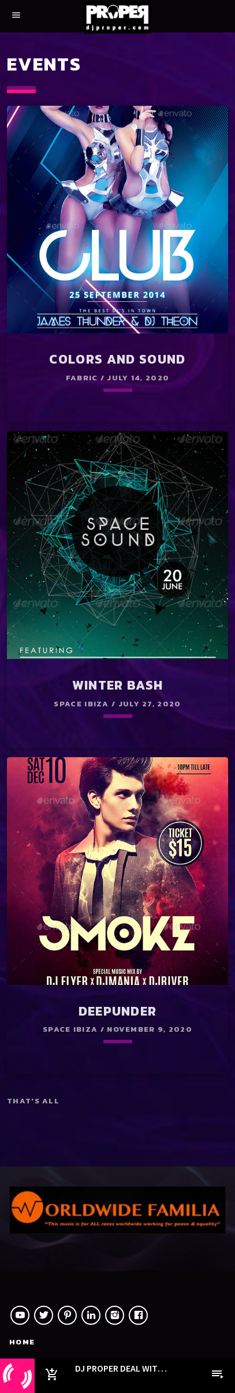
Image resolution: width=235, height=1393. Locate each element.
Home (22, 1341)
